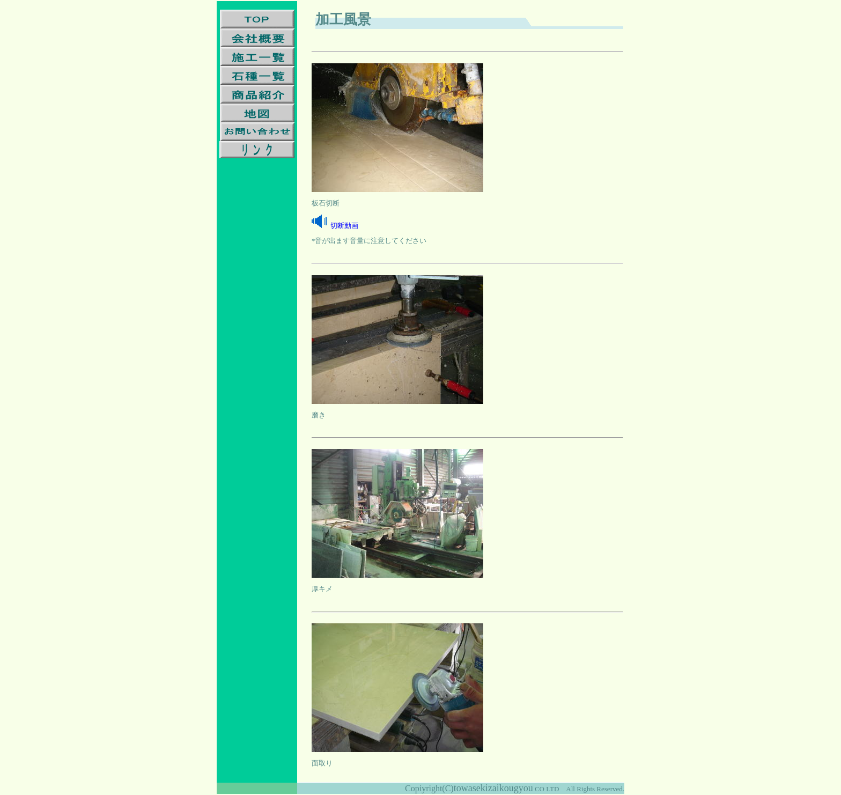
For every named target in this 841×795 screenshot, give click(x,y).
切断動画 (344, 226)
